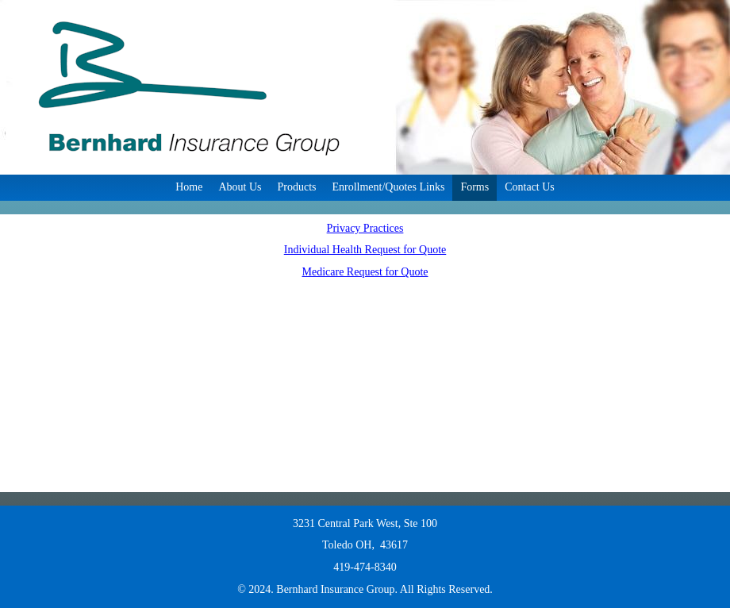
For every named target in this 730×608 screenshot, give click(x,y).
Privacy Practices (365, 228)
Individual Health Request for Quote (365, 250)
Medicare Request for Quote (365, 272)
